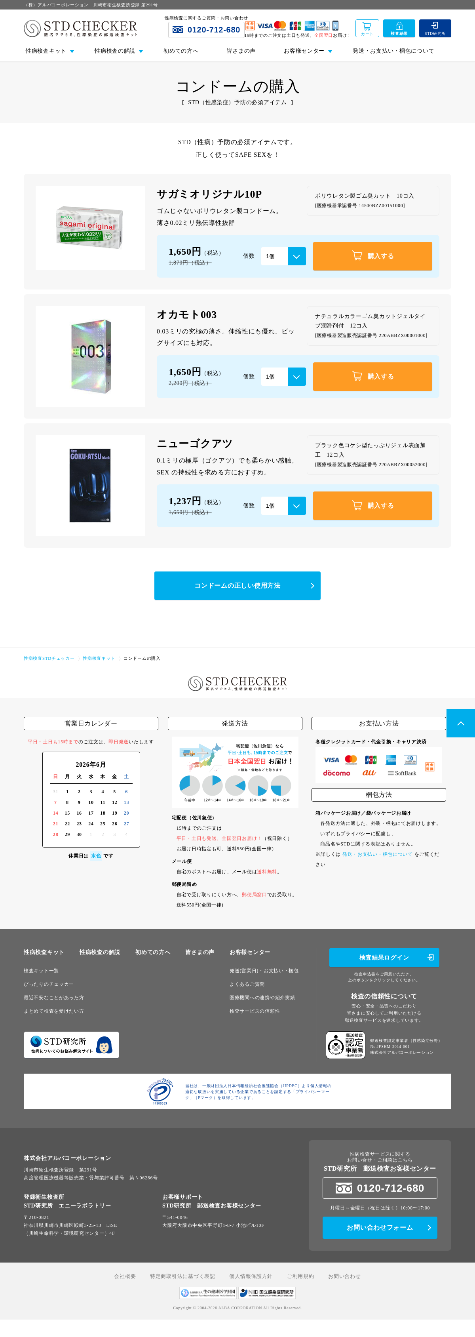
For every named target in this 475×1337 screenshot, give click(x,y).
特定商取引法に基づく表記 (182, 1276)
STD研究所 (435, 33)
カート (367, 34)
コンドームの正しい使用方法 (237, 585)
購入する (373, 255)
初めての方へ (180, 51)
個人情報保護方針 (251, 1276)
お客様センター (250, 952)
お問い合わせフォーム (380, 1227)
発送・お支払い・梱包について (393, 51)
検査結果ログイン (384, 957)
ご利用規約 (300, 1276)
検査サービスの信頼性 (255, 1011)
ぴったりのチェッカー (49, 984)
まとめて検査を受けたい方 (54, 1011)
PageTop (460, 723)
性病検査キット (44, 952)
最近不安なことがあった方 (54, 997)
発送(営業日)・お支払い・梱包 (264, 970)
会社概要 (125, 1276)
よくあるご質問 (247, 984)
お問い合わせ (344, 1276)
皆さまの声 (241, 51)
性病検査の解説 (100, 952)
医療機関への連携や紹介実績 (262, 997)
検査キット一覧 (41, 970)
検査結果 (399, 33)
